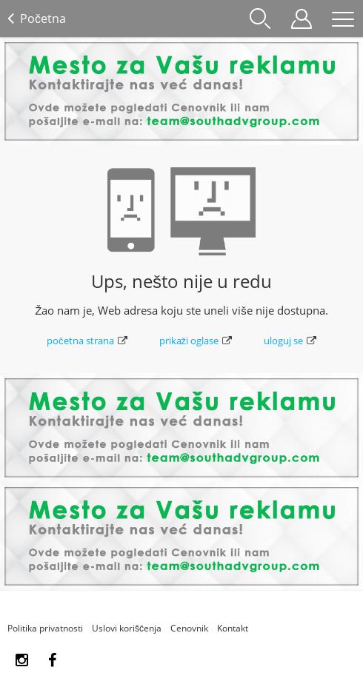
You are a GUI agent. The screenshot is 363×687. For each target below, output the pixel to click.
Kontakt (232, 628)
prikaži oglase (196, 340)
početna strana (87, 340)
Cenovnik (189, 628)
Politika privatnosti (45, 628)
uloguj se (290, 340)
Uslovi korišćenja (126, 628)
